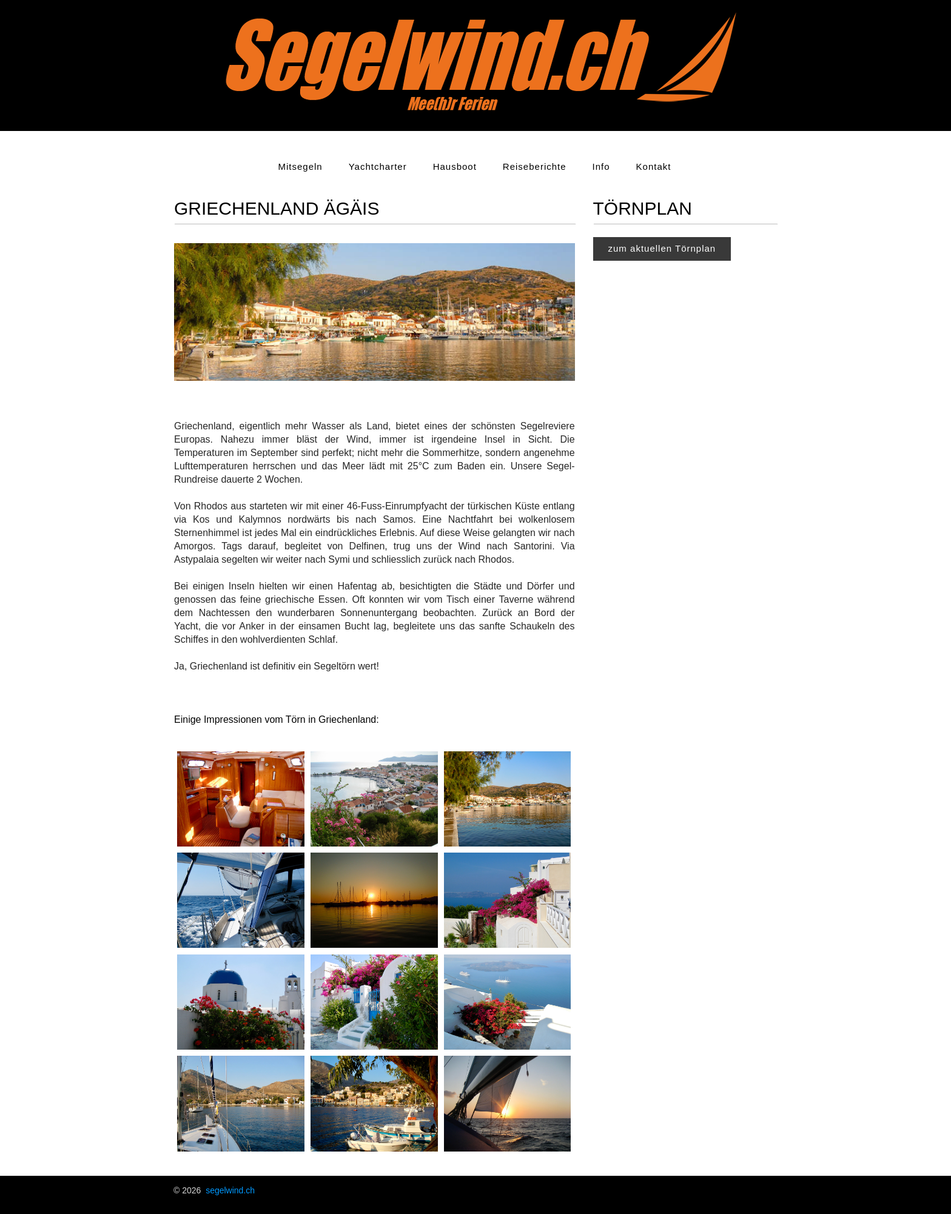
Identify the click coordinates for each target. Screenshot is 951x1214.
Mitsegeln (300, 166)
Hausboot (455, 166)
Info (601, 166)
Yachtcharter (378, 166)
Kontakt (653, 166)
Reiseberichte (534, 166)
